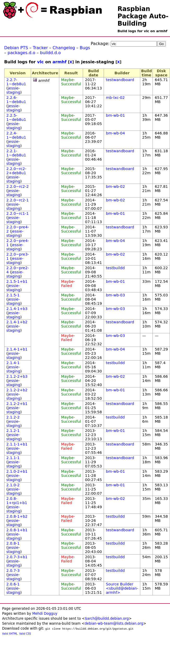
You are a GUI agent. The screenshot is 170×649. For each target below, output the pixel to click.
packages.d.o (21, 52)
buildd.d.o (50, 52)
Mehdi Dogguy (44, 614)
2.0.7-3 (13, 570)
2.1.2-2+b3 (16, 376)
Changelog (63, 47)
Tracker (40, 47)
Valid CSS (25, 633)
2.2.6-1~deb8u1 (16, 99)
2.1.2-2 (13, 417)
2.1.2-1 (13, 430)
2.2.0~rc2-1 (17, 200)
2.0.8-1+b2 (16, 516)
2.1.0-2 (13, 485)
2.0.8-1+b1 (16, 530)
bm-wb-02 (115, 186)
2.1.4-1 (13, 363)
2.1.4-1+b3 (16, 309)
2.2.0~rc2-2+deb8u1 (16, 171)
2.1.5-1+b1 (16, 281)
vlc (40, 61)
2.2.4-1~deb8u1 (16, 135)
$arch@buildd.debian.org (107, 618)
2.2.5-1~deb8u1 (16, 117)
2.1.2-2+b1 (16, 404)
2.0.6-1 (13, 584)
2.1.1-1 (13, 458)
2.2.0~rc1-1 (17, 213)
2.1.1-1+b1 (16, 444)
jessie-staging (13, 90)
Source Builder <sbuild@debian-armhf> (122, 588)
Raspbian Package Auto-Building (143, 16)
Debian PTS (16, 47)
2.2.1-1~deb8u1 (16, 153)
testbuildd (115, 268)
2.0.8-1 (13, 543)
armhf (59, 61)
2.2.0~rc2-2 (17, 186)
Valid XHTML (9, 633)
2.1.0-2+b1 (16, 471)
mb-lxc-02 (115, 97)
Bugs (85, 47)
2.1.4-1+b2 (16, 322)
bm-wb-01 (115, 115)
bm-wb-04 (115, 133)
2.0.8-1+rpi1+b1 (16, 500)
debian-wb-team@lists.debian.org (114, 623)
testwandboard (120, 80)
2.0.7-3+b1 (16, 557)
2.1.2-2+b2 (16, 390)
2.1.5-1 (13, 295)
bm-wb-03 (115, 295)
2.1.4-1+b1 (16, 349)
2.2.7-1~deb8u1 (16, 82)
